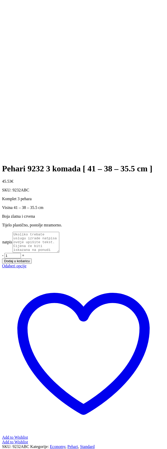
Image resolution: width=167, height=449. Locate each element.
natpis (7, 244)
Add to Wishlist (15, 446)
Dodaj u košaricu (17, 265)
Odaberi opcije (14, 270)
